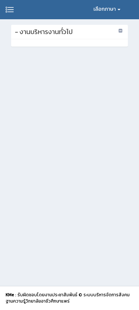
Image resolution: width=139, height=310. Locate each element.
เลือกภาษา (106, 9)
